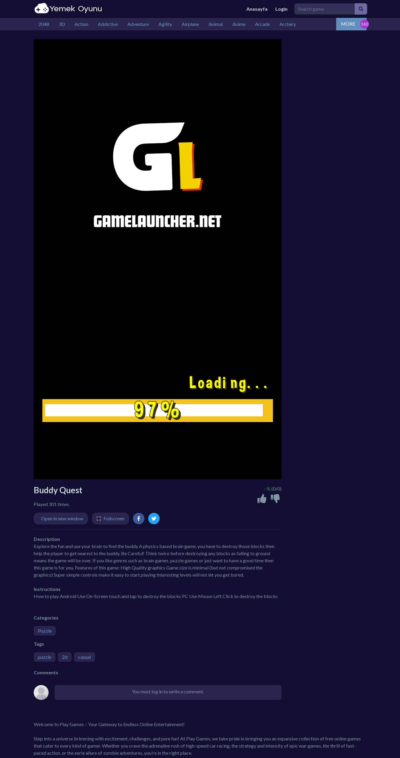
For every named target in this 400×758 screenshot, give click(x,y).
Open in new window (62, 518)
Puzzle (45, 631)
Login (281, 9)
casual (84, 657)
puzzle (44, 657)
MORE (348, 24)
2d (64, 657)
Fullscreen (114, 518)
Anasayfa (257, 9)
